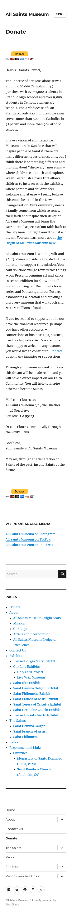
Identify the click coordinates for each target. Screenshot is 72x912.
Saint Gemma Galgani (29, 726)
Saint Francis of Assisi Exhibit (35, 699)
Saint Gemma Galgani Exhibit (35, 688)
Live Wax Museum (31, 677)
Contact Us (17, 650)
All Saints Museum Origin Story (37, 618)
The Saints (17, 720)
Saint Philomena (26, 737)
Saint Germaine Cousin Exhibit (36, 710)
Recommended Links (25, 748)
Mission (19, 623)
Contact (57, 351)
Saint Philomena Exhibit (31, 693)
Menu (60, 14)
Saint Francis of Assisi (29, 731)
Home (10, 810)
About (14, 612)
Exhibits (15, 656)
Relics (13, 742)
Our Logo (20, 629)
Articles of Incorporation (32, 634)
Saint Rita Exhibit (26, 683)
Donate (15, 607)
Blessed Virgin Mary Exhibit (34, 661)
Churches (20, 753)
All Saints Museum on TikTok (28, 539)
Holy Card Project (30, 672)
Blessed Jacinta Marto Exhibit (35, 715)
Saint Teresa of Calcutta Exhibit (37, 704)
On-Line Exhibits (26, 666)
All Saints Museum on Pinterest (30, 545)
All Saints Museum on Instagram (30, 534)
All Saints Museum (27, 14)
